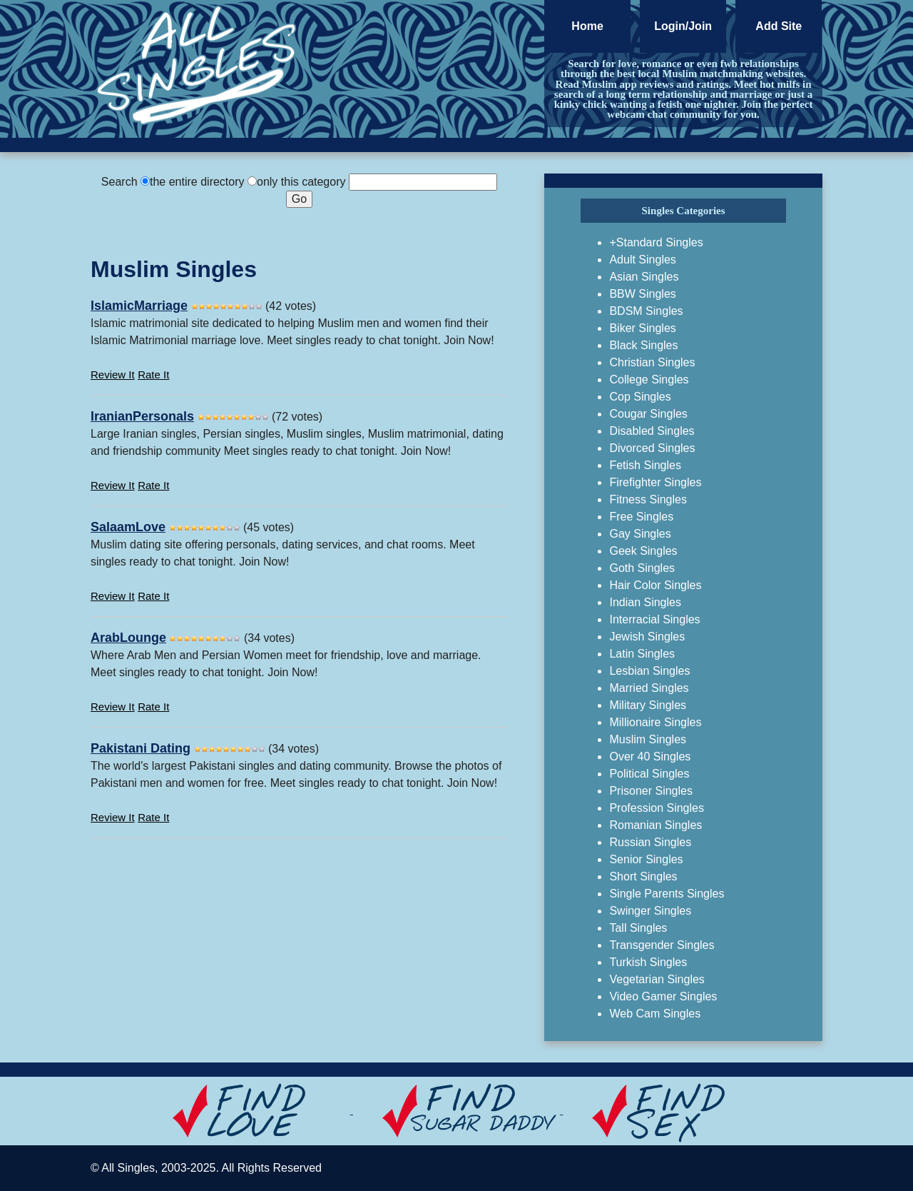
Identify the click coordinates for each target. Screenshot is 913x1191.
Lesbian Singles (649, 671)
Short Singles (643, 876)
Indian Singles (645, 602)
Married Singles (648, 688)
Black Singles (643, 345)
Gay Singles (639, 534)
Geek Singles (643, 551)
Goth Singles (642, 568)
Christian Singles (652, 362)
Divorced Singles (652, 448)
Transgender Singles (661, 945)
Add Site (778, 26)
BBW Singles (642, 294)
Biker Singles (642, 328)
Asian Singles (643, 277)
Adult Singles (642, 259)
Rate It (153, 374)
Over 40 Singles (649, 756)
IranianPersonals (142, 416)
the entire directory (197, 182)
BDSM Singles (646, 311)
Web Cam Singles (654, 1013)
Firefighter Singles (655, 482)
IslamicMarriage (139, 305)
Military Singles (647, 705)
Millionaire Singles (655, 722)
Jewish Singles (647, 636)
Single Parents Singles (666, 894)
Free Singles (641, 517)
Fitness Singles (648, 499)
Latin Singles (642, 654)
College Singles (648, 379)
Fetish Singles (645, 465)
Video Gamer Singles (663, 996)
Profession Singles (656, 808)
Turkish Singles (648, 962)
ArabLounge (128, 637)
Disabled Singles (651, 431)
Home (587, 26)
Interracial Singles (654, 619)
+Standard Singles (656, 242)
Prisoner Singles (651, 791)
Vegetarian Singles (656, 979)
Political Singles (649, 774)
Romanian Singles (655, 825)
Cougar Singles (648, 414)
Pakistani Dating (140, 748)
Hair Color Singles (655, 585)
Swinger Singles (650, 911)
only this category (301, 182)
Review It (113, 374)
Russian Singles (650, 842)
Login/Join (683, 26)
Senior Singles (646, 859)
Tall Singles (638, 928)
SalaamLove (128, 527)
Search (119, 182)
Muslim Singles (647, 739)
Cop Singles (639, 397)
